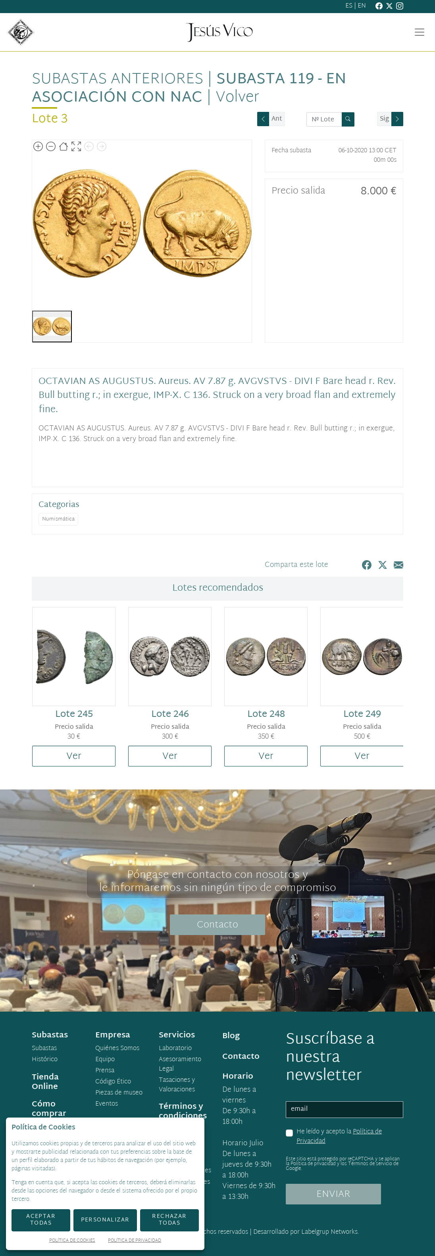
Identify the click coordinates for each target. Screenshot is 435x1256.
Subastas (44, 1048)
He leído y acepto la (339, 1136)
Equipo (105, 1060)
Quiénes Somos (117, 1048)
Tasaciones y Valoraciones (177, 1085)
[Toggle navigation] (419, 32)
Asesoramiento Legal (180, 1064)
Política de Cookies (72, 1241)
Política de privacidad (313, 1164)
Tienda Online (45, 1082)
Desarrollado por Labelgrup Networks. (306, 1232)
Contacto (217, 925)
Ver (73, 756)
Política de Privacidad (134, 1241)
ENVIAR (333, 1194)
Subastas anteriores (117, 80)
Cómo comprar (49, 1109)
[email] (344, 1109)
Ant (276, 119)
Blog (231, 1036)
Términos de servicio (370, 1164)
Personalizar (105, 1220)
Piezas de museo (118, 1093)
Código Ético (113, 1082)
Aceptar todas (41, 1220)
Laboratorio (175, 1048)
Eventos (106, 1104)
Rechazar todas (169, 1220)
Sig (384, 119)
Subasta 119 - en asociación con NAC (189, 89)
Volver (237, 98)
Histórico (45, 1060)
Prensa (104, 1071)
